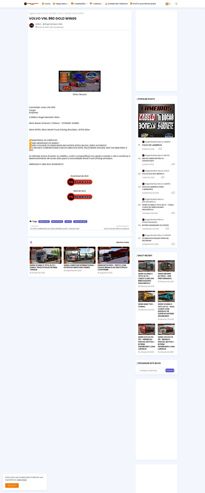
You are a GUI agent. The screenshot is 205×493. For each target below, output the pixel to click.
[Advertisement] (81, 50)
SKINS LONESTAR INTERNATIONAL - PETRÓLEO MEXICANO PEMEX (79, 266)
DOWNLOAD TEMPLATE (116, 3)
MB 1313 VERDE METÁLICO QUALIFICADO (153, 159)
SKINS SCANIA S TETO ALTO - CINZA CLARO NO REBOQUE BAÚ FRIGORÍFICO (158, 207)
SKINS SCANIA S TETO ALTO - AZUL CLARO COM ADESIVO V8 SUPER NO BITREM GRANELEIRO (166, 310)
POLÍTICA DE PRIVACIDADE (143, 3)
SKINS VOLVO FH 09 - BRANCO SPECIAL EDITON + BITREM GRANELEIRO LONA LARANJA (166, 343)
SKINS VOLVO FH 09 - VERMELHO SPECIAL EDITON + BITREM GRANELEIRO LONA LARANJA (146, 343)
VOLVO (68, 221)
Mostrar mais (122, 242)
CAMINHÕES (78, 3)
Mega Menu (60, 3)
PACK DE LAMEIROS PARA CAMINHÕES (153, 188)
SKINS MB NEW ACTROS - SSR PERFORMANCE (165, 276)
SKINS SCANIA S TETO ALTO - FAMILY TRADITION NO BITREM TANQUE (43, 267)
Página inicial (35, 13)
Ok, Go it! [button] (12, 485)
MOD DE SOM (57, 221)
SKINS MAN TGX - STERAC (146, 305)
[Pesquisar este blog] (152, 371)
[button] (176, 3)
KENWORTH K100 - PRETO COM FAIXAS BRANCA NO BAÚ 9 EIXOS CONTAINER (112, 267)
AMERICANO (44, 221)
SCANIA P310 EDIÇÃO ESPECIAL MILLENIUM (155, 239)
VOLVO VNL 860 (49, 13)
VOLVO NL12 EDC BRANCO (153, 174)
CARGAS (95, 3)
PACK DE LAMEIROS (152, 145)
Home (46, 3)
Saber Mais (22, 480)
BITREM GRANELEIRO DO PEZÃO (155, 225)
